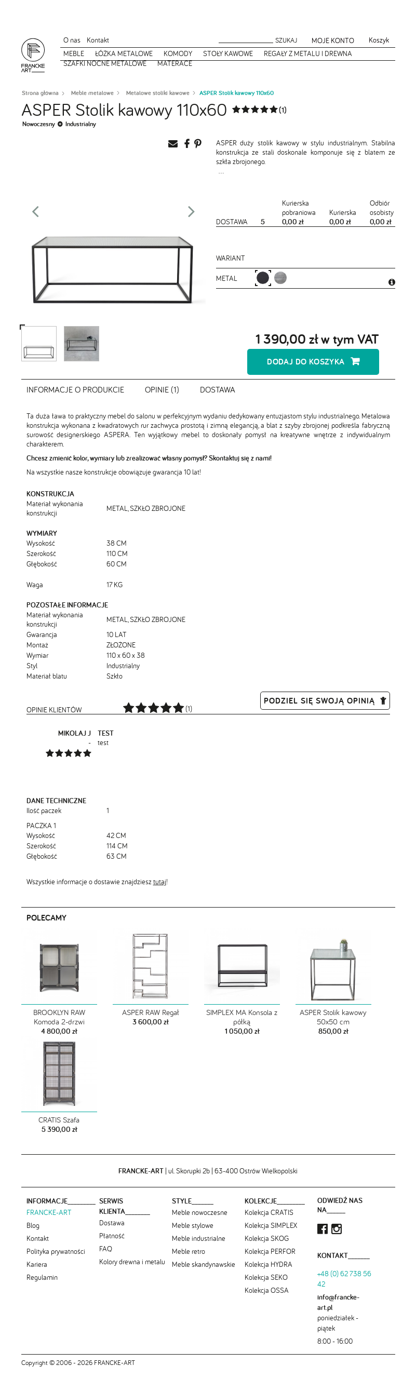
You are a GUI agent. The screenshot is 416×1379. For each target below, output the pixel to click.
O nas (71, 40)
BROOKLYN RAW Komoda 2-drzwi (59, 1024)
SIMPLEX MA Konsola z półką (241, 1024)
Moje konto (333, 40)
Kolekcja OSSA (267, 1297)
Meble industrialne (198, 1245)
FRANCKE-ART (49, 1219)
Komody (178, 53)
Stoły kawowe (228, 53)
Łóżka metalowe (124, 53)
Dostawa (217, 397)
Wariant (230, 258)
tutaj (159, 889)
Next (191, 214)
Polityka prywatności (55, 1258)
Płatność (112, 1243)
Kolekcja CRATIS (269, 1219)
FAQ (105, 1256)
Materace (174, 63)
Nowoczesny (38, 123)
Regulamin (42, 1284)
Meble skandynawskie (203, 1271)
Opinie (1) (162, 397)
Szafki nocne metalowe (104, 63)
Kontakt (98, 40)
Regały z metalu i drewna (308, 53)
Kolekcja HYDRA (268, 1271)
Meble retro (188, 1258)
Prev (35, 214)
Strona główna (40, 93)
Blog (32, 1232)
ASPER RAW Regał (150, 1019)
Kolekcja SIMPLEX (271, 1232)
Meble (73, 53)
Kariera (36, 1271)
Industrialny (80, 123)
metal (227, 278)
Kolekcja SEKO (266, 1284)
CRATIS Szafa (58, 1127)
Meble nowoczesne (199, 1219)
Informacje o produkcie (75, 397)
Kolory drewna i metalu (132, 1269)
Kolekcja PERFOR (270, 1258)
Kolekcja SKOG (267, 1245)
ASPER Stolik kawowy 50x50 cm (333, 1024)
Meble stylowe (192, 1232)
